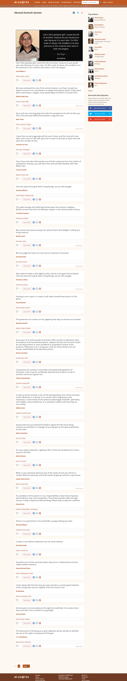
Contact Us (85, 677)
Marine (22, 76)
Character (18, 383)
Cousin (18, 101)
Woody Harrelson (21, 353)
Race (22, 218)
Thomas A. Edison (22, 279)
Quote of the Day (53, 2)
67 (19, 554)
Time (17, 149)
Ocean (18, 76)
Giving (22, 619)
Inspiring (22, 124)
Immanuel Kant (21, 257)
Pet (27, 550)
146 (20, 465)
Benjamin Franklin (100, 39)
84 (19, 153)
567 (20, 266)
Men (20, 149)
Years (26, 358)
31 (19, 442)
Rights (27, 101)
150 (20, 387)
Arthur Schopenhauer (23, 378)
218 (20, 199)
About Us (84, 675)
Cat (20, 438)
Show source (79, 106)
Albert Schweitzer (22, 433)
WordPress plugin (64, 677)
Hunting (27, 307)
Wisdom (18, 328)
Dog (17, 262)
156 (20, 245)
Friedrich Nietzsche (100, 61)
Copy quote (27, 80)
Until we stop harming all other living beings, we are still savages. (44, 186)
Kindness (28, 328)
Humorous (28, 642)
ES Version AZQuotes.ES (65, 679)
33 (19, 362)
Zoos (17, 461)
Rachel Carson (20, 236)
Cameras (27, 619)
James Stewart (20, 614)
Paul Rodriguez (21, 302)
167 (20, 288)
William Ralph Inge (22, 96)
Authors (37, 2)
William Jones (20, 408)
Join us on (100, 108)
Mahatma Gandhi (21, 323)
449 (20, 179)
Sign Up (110, 2)
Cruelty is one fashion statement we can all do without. (39, 541)
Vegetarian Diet (29, 195)
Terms (83, 679)
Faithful (26, 218)
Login (105, 2)
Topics (44, 2)
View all (90, 90)
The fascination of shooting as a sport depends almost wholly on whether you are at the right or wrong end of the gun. (47, 632)
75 (19, 623)
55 (19, 222)
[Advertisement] (49, 21)
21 (19, 488)
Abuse (31, 573)
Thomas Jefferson (22, 190)
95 (19, 311)
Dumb (29, 413)
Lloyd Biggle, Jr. (21, 71)
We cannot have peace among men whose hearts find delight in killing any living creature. (48, 231)
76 (19, 577)
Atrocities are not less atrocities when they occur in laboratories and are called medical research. (47, 563)
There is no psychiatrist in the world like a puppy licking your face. (44, 521)
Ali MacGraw (20, 591)
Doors (22, 358)
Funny (18, 124)
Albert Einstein (21, 456)
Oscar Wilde (98, 47)
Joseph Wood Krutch (22, 479)
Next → (26, 666)
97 (19, 513)
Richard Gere (20, 504)
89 (19, 105)
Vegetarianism (25, 573)
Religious (18, 175)
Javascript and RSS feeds (66, 675)
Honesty (25, 284)
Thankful (28, 124)
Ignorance (19, 413)
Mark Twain (20, 119)
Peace (23, 175)
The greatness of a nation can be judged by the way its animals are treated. (48, 319)
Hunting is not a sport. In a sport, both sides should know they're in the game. (46, 297)
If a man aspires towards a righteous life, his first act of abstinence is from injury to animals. (47, 451)
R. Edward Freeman (22, 213)
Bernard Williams (21, 525)
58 (19, 80)
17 (19, 417)
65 (19, 646)
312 (20, 128)
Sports (18, 307)
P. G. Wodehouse (21, 637)
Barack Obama (99, 25)
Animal (27, 76)
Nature (18, 484)
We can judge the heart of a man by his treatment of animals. (42, 253)
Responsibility (26, 509)
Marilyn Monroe (99, 69)
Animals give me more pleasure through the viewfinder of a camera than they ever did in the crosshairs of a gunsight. (47, 609)
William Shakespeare (101, 83)
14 (19, 600)
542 (20, 332)
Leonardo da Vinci (22, 144)
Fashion (18, 550)
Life (17, 241)
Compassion (26, 149)
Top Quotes (77, 2)
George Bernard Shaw (23, 568)
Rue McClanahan (21, 545)
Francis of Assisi (21, 170)
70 (19, 534)
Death (17, 642)
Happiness (19, 530)
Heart (24, 241)
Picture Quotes (66, 2)
